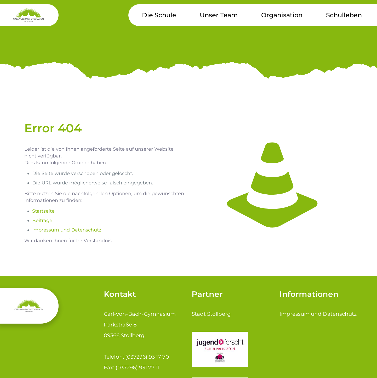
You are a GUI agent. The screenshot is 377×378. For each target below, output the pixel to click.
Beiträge (42, 220)
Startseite (43, 211)
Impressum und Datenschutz (66, 230)
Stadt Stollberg (211, 314)
